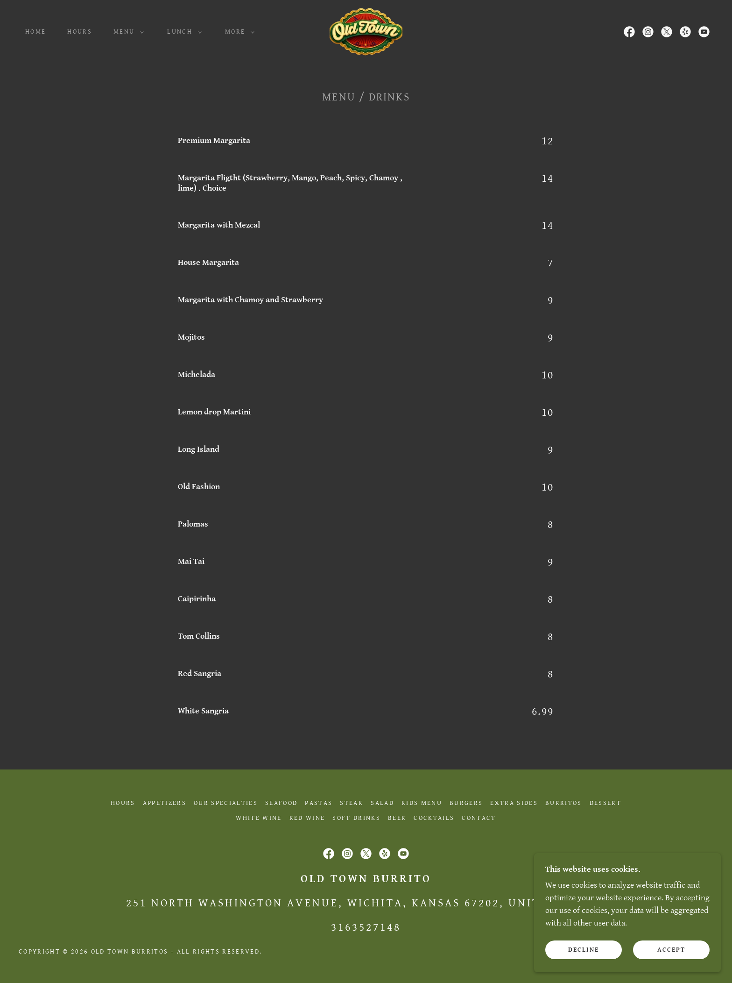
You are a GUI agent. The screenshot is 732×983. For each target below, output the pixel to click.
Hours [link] (79, 32)
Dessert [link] (605, 803)
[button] (126, 31)
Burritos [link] (563, 803)
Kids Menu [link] (421, 803)
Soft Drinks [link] (356, 818)
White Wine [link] (259, 818)
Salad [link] (382, 803)
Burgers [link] (466, 803)
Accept (671, 949)
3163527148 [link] (366, 927)
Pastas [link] (318, 803)
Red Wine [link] (307, 818)
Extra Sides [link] (514, 803)
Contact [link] (479, 818)
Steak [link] (351, 803)
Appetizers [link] (164, 803)
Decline (583, 949)
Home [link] (35, 32)
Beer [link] (397, 818)
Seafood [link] (281, 803)
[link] (366, 31)
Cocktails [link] (434, 818)
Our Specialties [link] (226, 803)
